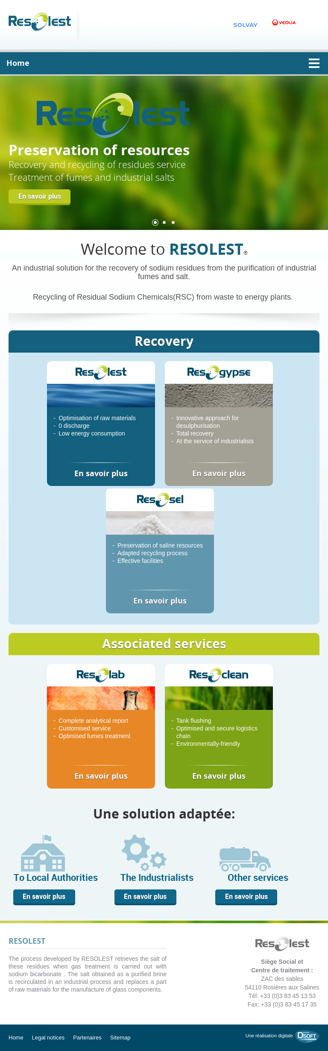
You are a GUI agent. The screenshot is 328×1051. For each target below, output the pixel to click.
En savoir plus (39, 196)
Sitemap (120, 1037)
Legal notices (48, 1037)
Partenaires (87, 1037)
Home (16, 1037)
